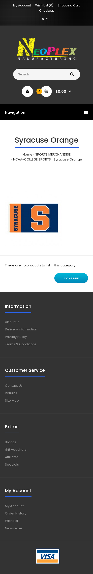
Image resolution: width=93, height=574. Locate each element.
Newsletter (13, 528)
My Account (22, 5)
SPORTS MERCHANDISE (53, 154)
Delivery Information (21, 329)
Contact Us (14, 385)
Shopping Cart (69, 5)
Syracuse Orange (68, 159)
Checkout (46, 10)
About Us (12, 321)
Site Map (12, 400)
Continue (71, 278)
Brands (10, 442)
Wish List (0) (44, 5)
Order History (15, 513)
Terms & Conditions (20, 344)
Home (27, 154)
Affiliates (12, 457)
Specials (12, 464)
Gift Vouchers (16, 449)
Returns (11, 393)
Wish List (11, 520)
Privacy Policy (16, 336)
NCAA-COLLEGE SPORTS (32, 159)
